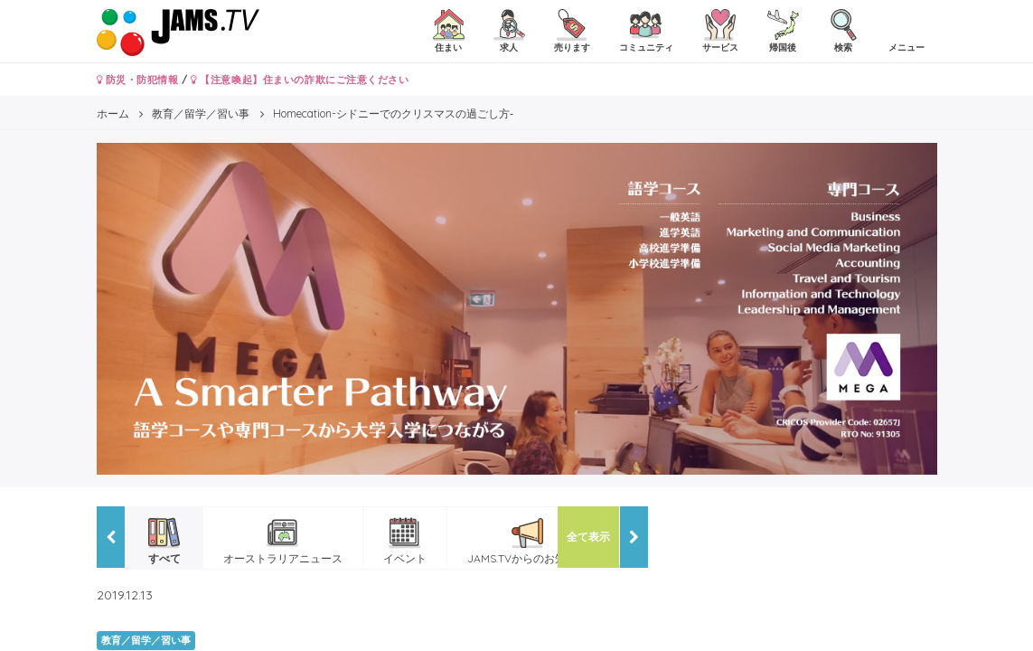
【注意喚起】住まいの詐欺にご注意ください (300, 79)
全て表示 (588, 536)
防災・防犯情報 (138, 79)
